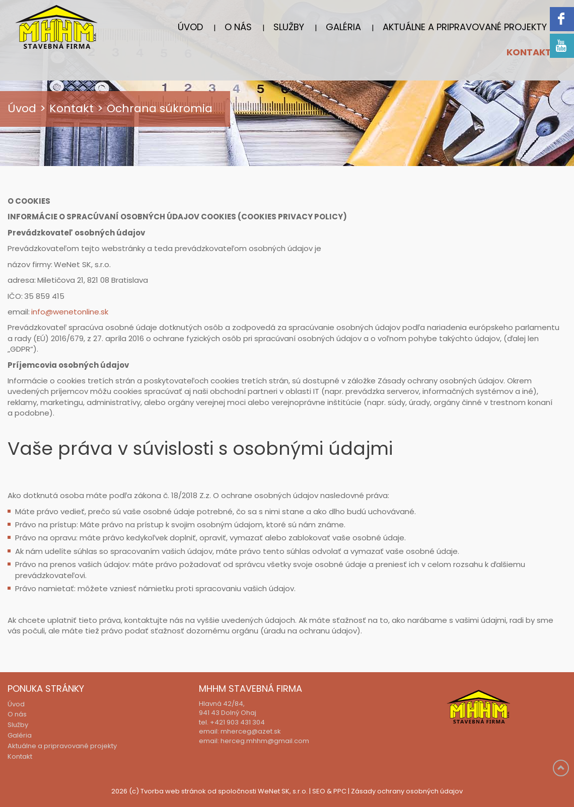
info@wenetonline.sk (69, 312)
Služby (288, 27)
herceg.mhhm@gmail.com (265, 741)
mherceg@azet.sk (251, 732)
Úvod (190, 27)
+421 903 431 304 (237, 722)
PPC (339, 791)
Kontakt (529, 52)
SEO (318, 791)
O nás (238, 27)
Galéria (343, 27)
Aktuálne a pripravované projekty (465, 27)
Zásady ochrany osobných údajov (407, 791)
